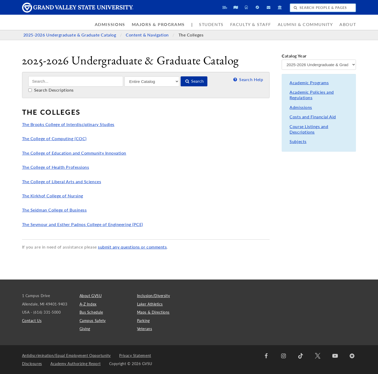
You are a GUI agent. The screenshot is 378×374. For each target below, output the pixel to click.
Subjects (298, 141)
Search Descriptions (51, 90)
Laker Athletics (150, 304)
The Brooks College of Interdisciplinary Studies (68, 124)
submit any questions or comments (132, 247)
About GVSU (91, 295)
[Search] (75, 81)
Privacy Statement (135, 355)
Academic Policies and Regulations (312, 95)
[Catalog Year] (319, 65)
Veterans (144, 328)
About (347, 24)
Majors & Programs (158, 24)
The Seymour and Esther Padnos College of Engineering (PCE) (82, 224)
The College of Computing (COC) (54, 138)
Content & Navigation (148, 35)
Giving (85, 328)
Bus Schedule (91, 312)
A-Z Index (88, 304)
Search (194, 81)
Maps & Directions (153, 312)
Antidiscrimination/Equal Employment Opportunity (66, 355)
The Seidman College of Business (54, 210)
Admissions (110, 24)
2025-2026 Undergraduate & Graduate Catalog (70, 35)
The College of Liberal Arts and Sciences (61, 181)
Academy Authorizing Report (75, 363)
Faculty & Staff (250, 24)
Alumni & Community (305, 24)
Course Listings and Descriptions (309, 129)
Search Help (247, 79)
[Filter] (151, 81)
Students (211, 24)
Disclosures (32, 363)
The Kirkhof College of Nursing (52, 195)
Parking (143, 320)
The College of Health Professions (55, 167)
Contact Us (31, 320)
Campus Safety (93, 320)
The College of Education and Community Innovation (74, 153)
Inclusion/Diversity (153, 295)
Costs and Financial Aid (313, 116)
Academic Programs (309, 82)
